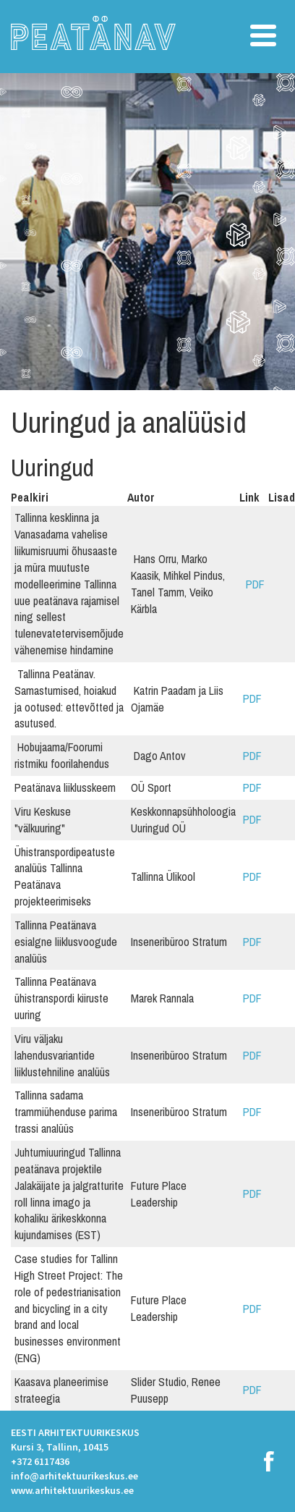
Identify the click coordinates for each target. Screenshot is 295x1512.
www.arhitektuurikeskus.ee (72, 1490)
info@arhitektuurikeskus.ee (74, 1475)
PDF (254, 584)
